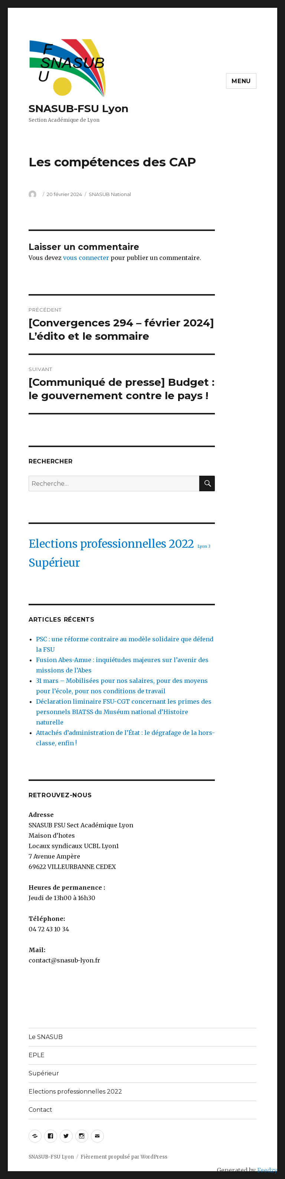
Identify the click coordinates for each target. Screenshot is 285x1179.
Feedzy (267, 1170)
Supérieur (44, 1073)
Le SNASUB (46, 1036)
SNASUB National (110, 194)
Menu (241, 81)
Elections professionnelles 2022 (75, 1091)
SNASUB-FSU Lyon (78, 108)
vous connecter (86, 257)
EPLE (37, 1055)
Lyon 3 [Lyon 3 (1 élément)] (203, 546)
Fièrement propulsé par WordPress (124, 1157)
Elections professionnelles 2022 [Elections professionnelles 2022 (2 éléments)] (111, 544)
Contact (40, 1109)
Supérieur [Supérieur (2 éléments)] (54, 563)
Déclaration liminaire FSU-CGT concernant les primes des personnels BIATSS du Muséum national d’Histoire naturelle (124, 712)
